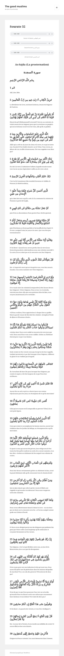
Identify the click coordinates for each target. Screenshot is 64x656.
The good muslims (16, 6)
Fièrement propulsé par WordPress (20, 653)
